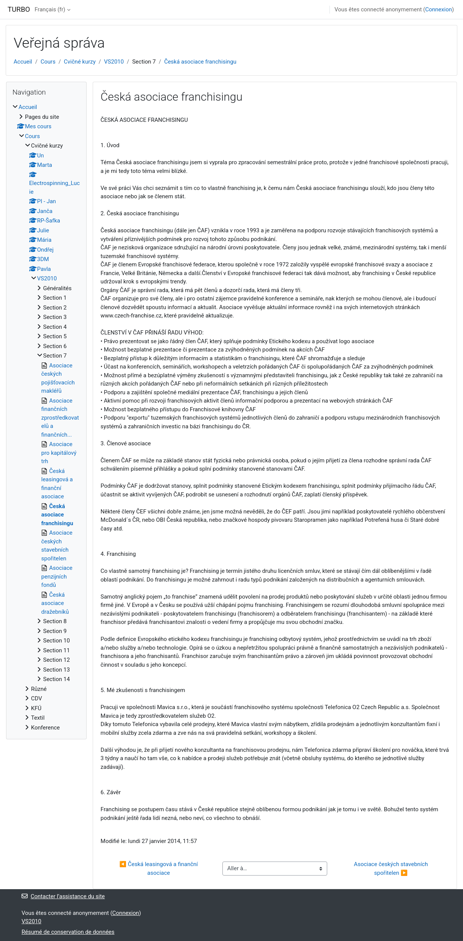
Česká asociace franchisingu (200, 61)
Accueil (23, 61)
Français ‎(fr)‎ (49, 9)
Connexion (438, 9)
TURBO (19, 9)
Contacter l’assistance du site (63, 896)
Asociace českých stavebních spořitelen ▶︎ (391, 868)
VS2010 (114, 61)
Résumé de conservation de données (68, 932)
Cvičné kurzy (80, 61)
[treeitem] (46, 417)
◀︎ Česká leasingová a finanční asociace (159, 868)
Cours (47, 61)
